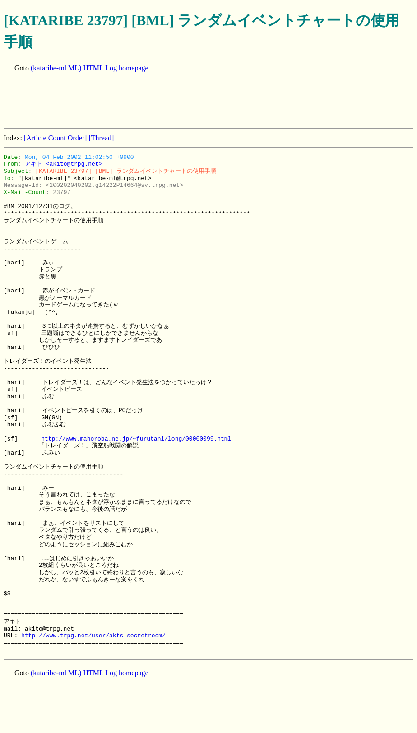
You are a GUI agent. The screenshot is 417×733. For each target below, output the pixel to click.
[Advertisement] (168, 101)
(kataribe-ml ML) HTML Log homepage (89, 68)
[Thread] (101, 138)
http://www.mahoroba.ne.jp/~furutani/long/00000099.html (136, 439)
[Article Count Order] (55, 138)
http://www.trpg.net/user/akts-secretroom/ (93, 635)
